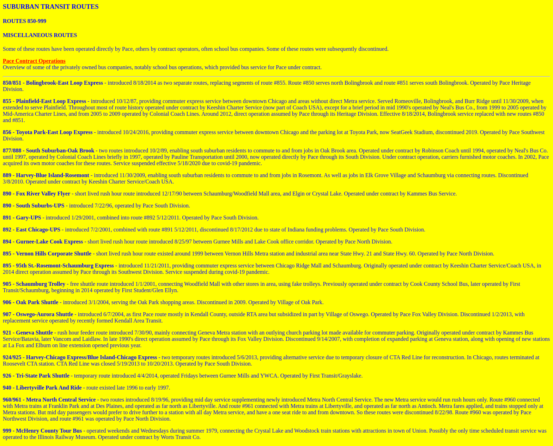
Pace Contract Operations (34, 61)
